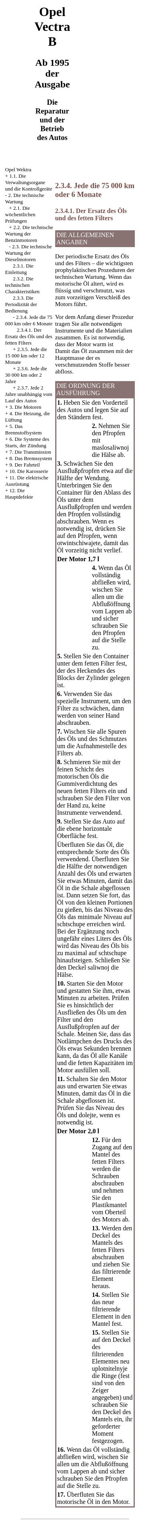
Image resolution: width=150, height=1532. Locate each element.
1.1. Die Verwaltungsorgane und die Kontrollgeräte (28, 182)
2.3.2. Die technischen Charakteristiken (22, 285)
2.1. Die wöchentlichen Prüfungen (20, 214)
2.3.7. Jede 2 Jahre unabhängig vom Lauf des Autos (28, 394)
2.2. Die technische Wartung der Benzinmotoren (29, 233)
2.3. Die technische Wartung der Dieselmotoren (28, 252)
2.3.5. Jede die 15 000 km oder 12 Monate (26, 355)
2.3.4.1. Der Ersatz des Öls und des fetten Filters (28, 336)
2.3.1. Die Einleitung (19, 269)
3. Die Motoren (25, 407)
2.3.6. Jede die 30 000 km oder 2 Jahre (26, 374)
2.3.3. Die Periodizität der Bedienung (21, 304)
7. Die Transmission (30, 452)
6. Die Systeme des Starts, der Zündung (27, 442)
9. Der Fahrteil (24, 465)
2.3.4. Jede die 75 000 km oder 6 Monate (28, 320)
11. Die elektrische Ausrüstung (26, 481)
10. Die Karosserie (28, 471)
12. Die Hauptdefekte (19, 493)
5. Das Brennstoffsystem (23, 429)
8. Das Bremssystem (30, 458)
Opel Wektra (18, 169)
